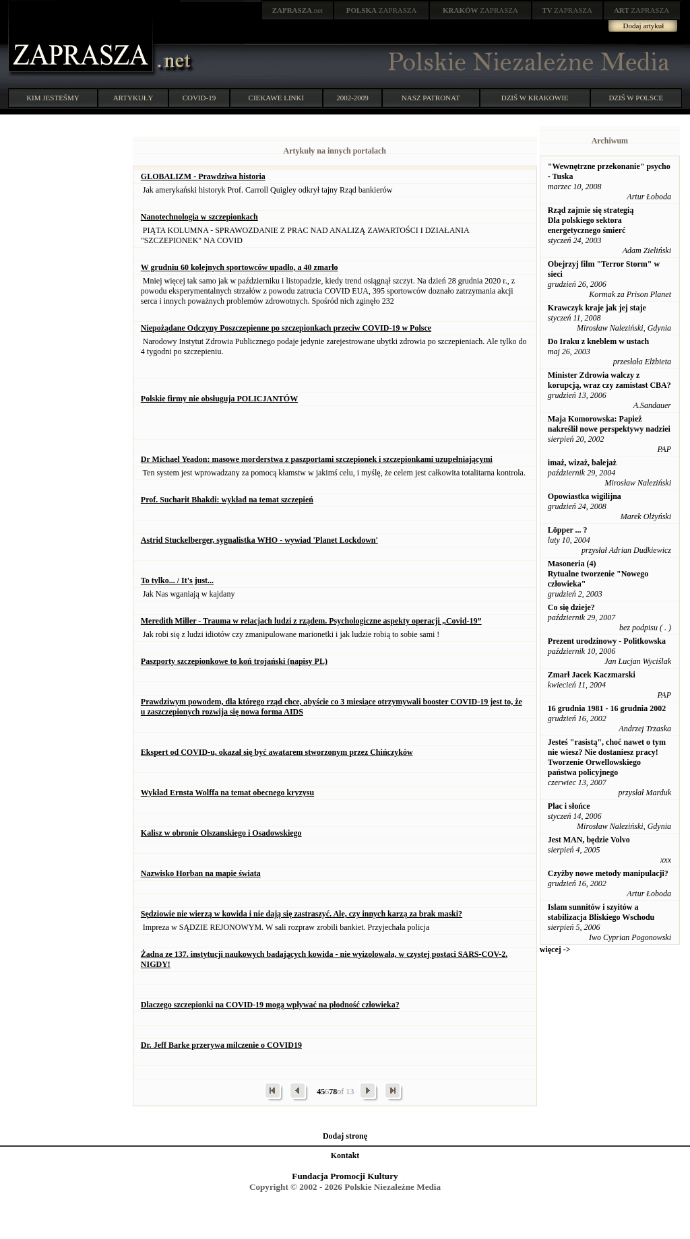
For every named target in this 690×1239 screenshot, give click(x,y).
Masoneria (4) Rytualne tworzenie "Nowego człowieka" (598, 574)
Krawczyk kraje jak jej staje (597, 307)
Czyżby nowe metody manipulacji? (608, 873)
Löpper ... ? (568, 530)
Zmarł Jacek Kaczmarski (591, 674)
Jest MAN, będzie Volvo (589, 839)
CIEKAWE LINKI (277, 98)
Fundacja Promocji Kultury (345, 1176)
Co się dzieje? (571, 607)
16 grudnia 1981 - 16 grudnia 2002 (607, 708)
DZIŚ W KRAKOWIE (535, 98)
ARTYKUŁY (133, 98)
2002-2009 (352, 98)
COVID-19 (199, 98)
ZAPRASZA (381, 10)
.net (297, 10)
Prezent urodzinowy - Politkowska (607, 641)
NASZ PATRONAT (431, 98)
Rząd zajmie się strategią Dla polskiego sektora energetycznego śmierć (591, 220)
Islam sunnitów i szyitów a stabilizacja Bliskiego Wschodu (601, 912)
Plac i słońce (569, 806)
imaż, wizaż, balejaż (582, 462)
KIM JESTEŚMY (53, 98)
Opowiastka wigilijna (584, 496)
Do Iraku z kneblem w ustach (598, 341)
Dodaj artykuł (643, 26)
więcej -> (555, 949)
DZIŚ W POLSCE (635, 98)
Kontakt (345, 1155)
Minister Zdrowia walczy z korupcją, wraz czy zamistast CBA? (609, 380)
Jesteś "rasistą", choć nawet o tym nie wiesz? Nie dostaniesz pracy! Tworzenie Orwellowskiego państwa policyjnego (607, 757)
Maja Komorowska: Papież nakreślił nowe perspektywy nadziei (609, 424)
